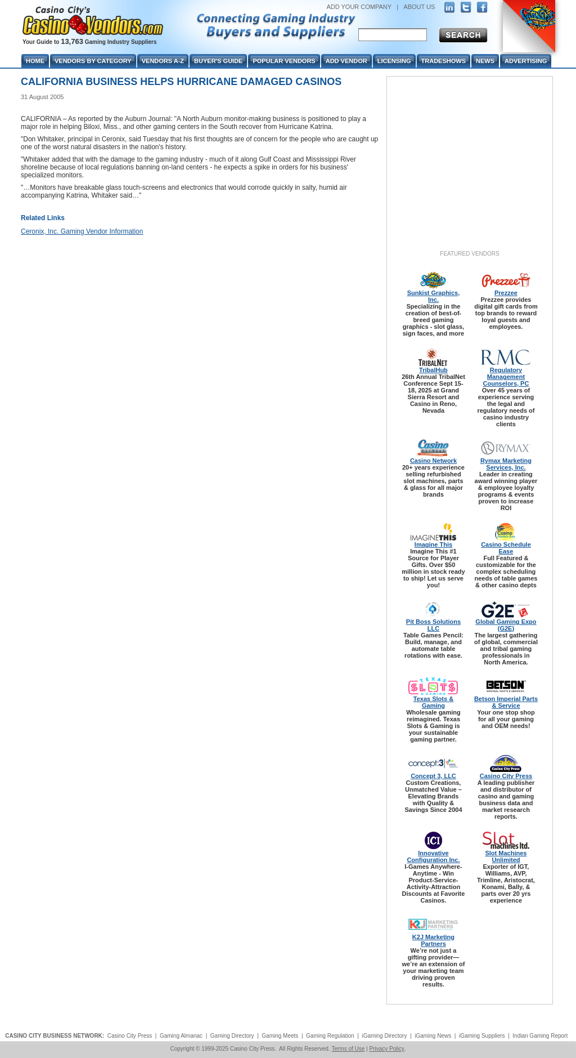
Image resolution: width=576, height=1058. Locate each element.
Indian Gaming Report (540, 1036)
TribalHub (433, 370)
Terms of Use (347, 1049)
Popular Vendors (284, 60)
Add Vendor (346, 60)
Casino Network (433, 460)
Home (35, 60)
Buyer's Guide (218, 60)
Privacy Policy (386, 1049)
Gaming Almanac (181, 1036)
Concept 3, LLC (433, 776)
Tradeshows (443, 60)
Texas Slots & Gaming (433, 702)
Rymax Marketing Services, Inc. (506, 464)
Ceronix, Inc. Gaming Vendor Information (82, 231)
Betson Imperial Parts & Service (506, 702)
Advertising (526, 60)
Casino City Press (506, 776)
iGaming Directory (384, 1036)
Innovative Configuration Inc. (433, 856)
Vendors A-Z (163, 60)
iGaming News (433, 1036)
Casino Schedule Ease (506, 548)
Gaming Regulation (330, 1036)
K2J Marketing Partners (433, 940)
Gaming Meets (280, 1036)
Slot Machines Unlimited (505, 856)
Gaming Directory (232, 1036)
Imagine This (433, 544)
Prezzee (506, 292)
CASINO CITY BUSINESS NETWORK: (54, 1036)
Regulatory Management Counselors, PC (506, 377)
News (485, 60)
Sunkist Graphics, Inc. (433, 296)
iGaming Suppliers (482, 1036)
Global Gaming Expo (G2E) (505, 625)
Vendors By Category (93, 60)
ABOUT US (419, 6)
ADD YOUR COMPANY (359, 6)
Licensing (394, 60)
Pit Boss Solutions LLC (433, 625)
